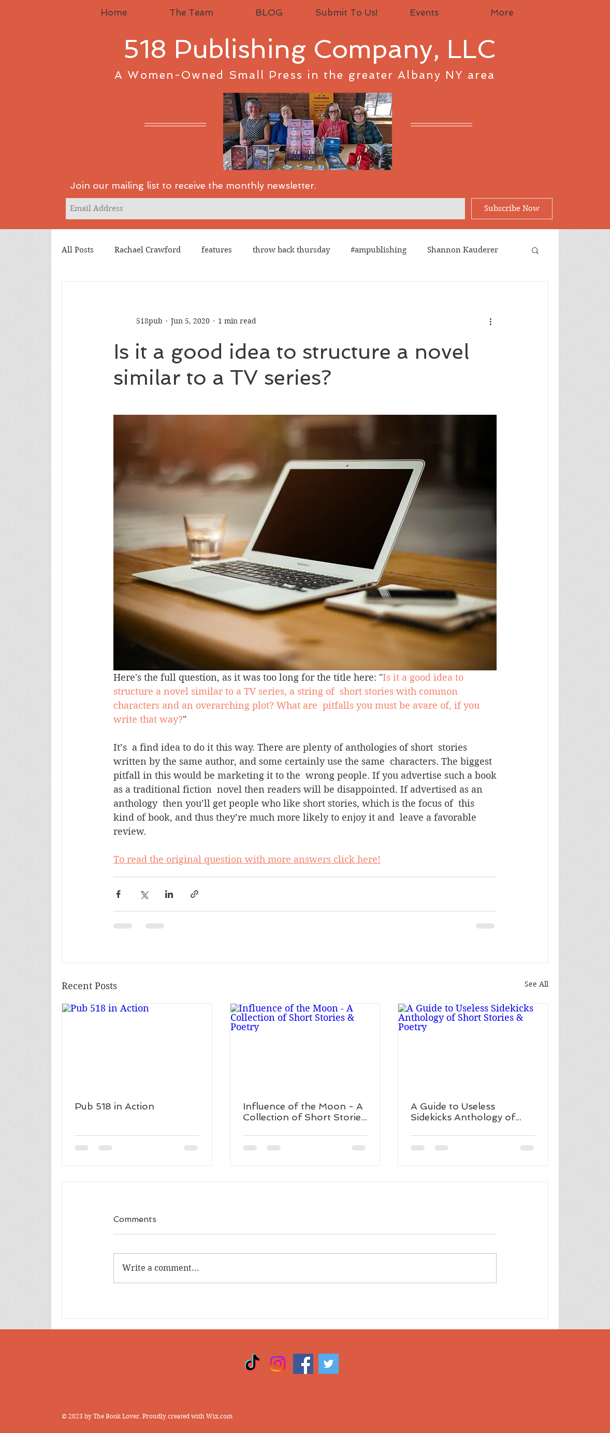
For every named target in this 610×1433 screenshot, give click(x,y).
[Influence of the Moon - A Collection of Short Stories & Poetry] (305, 1046)
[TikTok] (252, 1364)
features (216, 250)
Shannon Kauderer (462, 250)
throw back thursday (291, 250)
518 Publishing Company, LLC (309, 49)
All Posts (78, 250)
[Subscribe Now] (512, 208)
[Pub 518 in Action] (137, 1046)
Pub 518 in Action (114, 1106)
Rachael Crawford (147, 250)
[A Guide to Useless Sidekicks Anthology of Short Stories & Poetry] (473, 1046)
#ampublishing (378, 250)
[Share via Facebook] (118, 894)
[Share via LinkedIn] (169, 894)
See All (536, 984)
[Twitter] (328, 1364)
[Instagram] (278, 1364)
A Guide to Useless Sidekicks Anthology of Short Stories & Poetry (463, 1111)
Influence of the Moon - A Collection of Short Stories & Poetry (304, 1111)
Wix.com (219, 1416)
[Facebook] (303, 1364)
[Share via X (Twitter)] (144, 894)
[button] (535, 250)
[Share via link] (194, 894)
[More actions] (490, 321)
